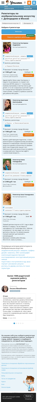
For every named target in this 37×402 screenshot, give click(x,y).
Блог (2, 384)
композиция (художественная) (13, 255)
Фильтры (18, 31)
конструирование (8, 257)
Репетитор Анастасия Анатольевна (20, 101)
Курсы (3, 381)
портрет (4, 264)
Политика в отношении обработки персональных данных (18, 364)
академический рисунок (10, 250)
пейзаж (4, 259)
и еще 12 (29, 56)
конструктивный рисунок (25, 257)
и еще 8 (29, 173)
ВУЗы (3, 376)
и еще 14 (29, 113)
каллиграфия (25, 253)
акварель (23, 250)
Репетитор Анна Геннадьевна (23, 194)
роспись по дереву (8, 266)
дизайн (4, 253)
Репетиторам (5, 387)
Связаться (28, 75)
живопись (11, 253)
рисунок (20, 264)
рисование (12, 264)
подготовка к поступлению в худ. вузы (15, 262)
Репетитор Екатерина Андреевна (20, 44)
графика (31, 250)
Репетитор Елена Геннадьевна (19, 161)
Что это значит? (7, 398)
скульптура (5, 268)
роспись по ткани (23, 266)
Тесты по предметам (8, 379)
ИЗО (17, 253)
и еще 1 (7, 125)
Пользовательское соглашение (11, 373)
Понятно (28, 396)
